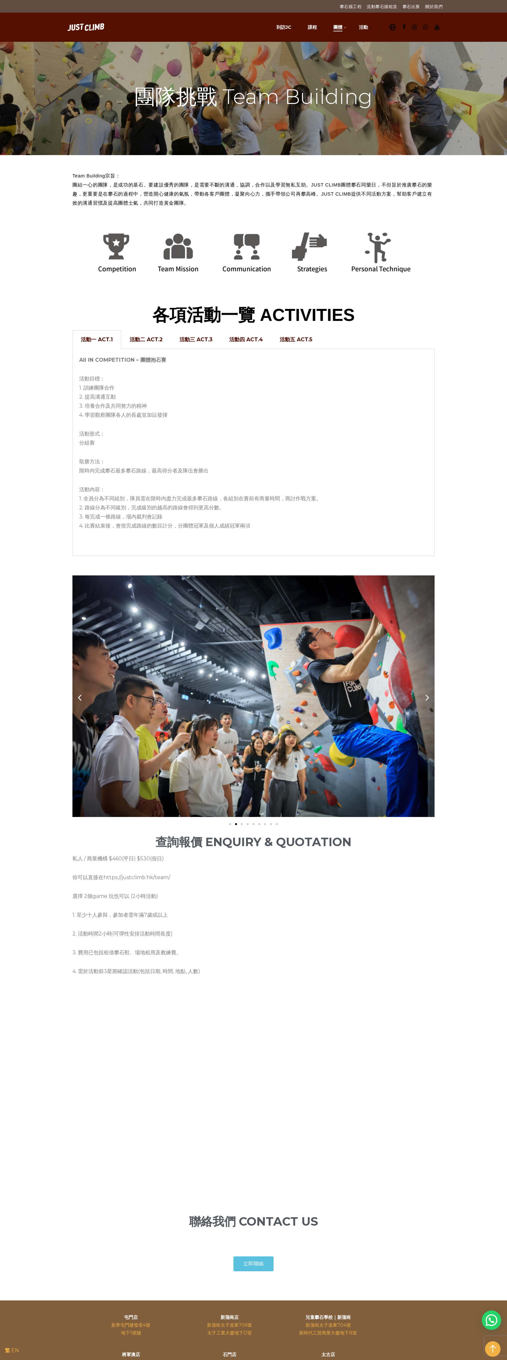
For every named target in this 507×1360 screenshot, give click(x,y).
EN (15, 1350)
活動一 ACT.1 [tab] (97, 339)
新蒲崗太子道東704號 (328, 1325)
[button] (230, 824)
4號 (146, 1325)
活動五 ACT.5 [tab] (296, 339)
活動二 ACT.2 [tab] (146, 339)
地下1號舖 (131, 1333)
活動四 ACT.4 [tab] (246, 339)
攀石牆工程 (351, 6)
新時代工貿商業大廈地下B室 (328, 1333)
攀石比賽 (411, 6)
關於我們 (434, 6)
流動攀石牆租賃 (382, 6)
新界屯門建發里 (127, 1325)
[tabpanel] (253, 452)
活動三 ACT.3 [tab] (195, 339)
